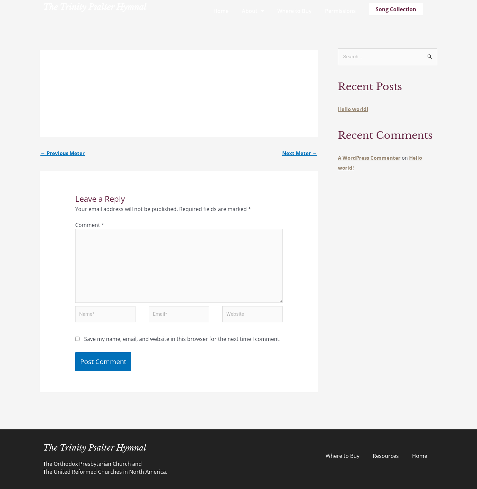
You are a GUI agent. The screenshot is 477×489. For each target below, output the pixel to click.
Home (221, 11)
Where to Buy (294, 11)
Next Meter (299, 153)
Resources (386, 456)
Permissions (340, 11)
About (253, 11)
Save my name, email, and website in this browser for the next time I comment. (182, 339)
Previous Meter (62, 153)
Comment (89, 225)
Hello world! (353, 109)
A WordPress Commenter (369, 157)
